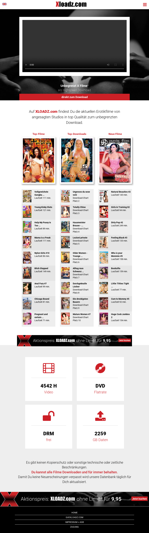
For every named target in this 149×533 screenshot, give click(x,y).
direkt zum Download (74, 97)
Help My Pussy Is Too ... (38, 225)
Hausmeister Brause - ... (76, 227)
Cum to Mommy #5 (115, 300)
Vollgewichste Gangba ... (38, 194)
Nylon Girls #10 (38, 254)
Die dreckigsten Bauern (76, 303)
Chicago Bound (38, 300)
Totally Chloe (76, 210)
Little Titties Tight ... (115, 286)
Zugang (74, 527)
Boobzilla (115, 270)
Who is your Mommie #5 (115, 256)
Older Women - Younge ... (76, 257)
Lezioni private (76, 240)
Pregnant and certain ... (38, 317)
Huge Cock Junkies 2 (115, 317)
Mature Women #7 (76, 317)
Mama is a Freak (38, 239)
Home (74, 512)
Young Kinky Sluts (38, 209)
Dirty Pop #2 (115, 224)
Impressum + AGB (74, 522)
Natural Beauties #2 (115, 193)
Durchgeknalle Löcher (76, 288)
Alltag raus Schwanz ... (76, 273)
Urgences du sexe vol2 (76, 196)
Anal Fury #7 (38, 285)
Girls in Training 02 (115, 209)
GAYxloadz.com (74, 517)
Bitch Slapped (38, 270)
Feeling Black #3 (115, 239)
